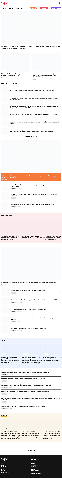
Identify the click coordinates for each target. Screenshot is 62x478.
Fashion (25, 428)
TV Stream (44, 8)
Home (4, 8)
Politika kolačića (36, 473)
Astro (3, 340)
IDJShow (4, 70)
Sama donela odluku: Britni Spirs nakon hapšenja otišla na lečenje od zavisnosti (25, 372)
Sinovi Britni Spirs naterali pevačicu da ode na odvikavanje (28, 328)
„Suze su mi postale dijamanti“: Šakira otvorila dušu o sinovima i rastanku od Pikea (26, 385)
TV (25, 8)
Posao (32, 467)
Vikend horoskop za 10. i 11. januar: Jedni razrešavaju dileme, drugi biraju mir (52, 358)
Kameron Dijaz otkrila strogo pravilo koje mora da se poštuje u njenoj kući (23, 378)
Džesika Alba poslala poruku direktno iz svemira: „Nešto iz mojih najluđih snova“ (25, 391)
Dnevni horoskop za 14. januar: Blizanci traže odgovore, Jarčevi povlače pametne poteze (10, 359)
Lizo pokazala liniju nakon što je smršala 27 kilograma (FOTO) (29, 309)
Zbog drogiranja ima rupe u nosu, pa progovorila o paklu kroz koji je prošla (23, 406)
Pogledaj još (31, 450)
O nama (33, 463)
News (11, 8)
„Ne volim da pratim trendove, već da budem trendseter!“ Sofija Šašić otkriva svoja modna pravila (31, 434)
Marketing (34, 466)
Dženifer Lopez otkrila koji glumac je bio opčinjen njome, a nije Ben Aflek (32, 204)
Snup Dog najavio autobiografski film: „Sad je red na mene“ (28, 290)
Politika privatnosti (36, 472)
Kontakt (33, 469)
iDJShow (33, 8)
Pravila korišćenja (36, 470)
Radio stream (56, 8)
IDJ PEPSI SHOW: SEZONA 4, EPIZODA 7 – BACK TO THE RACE (32, 237)
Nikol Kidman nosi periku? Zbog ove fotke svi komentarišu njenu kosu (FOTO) (34, 300)
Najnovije (14, 83)
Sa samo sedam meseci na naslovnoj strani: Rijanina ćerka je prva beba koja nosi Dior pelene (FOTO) (45, 75)
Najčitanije (5, 83)
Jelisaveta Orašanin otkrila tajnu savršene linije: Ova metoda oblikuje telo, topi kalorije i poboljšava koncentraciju (52, 435)
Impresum (33, 465)
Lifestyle (19, 8)
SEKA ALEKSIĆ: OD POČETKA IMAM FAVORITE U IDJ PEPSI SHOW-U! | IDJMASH (52, 238)
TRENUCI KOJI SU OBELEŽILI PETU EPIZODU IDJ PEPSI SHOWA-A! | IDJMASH (10, 238)
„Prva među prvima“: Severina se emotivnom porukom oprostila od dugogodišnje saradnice (28, 282)
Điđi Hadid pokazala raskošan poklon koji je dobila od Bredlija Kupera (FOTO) (14, 74)
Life (45, 428)
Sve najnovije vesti (31, 136)
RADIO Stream (5, 472)
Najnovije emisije (6, 215)
